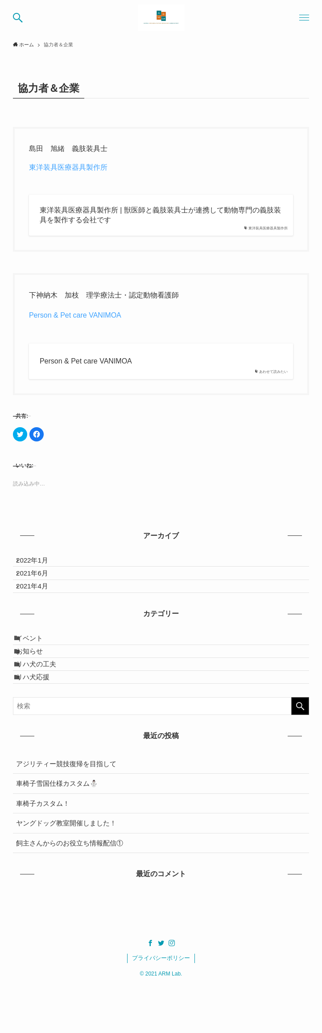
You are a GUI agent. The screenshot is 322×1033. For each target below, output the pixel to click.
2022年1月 (39, 564)
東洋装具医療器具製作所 (68, 167)
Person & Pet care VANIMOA (75, 315)
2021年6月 (39, 583)
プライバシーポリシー (161, 1006)
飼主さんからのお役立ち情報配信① (69, 890)
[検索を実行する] (300, 754)
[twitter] (161, 991)
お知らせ (36, 682)
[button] (18, 18)
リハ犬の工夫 (43, 702)
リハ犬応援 (39, 721)
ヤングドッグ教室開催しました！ (66, 871)
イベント (36, 662)
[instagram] (172, 991)
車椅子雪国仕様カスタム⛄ (57, 831)
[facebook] (150, 991)
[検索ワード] (161, 754)
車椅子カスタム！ (43, 851)
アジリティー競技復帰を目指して (66, 811)
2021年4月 (39, 603)
